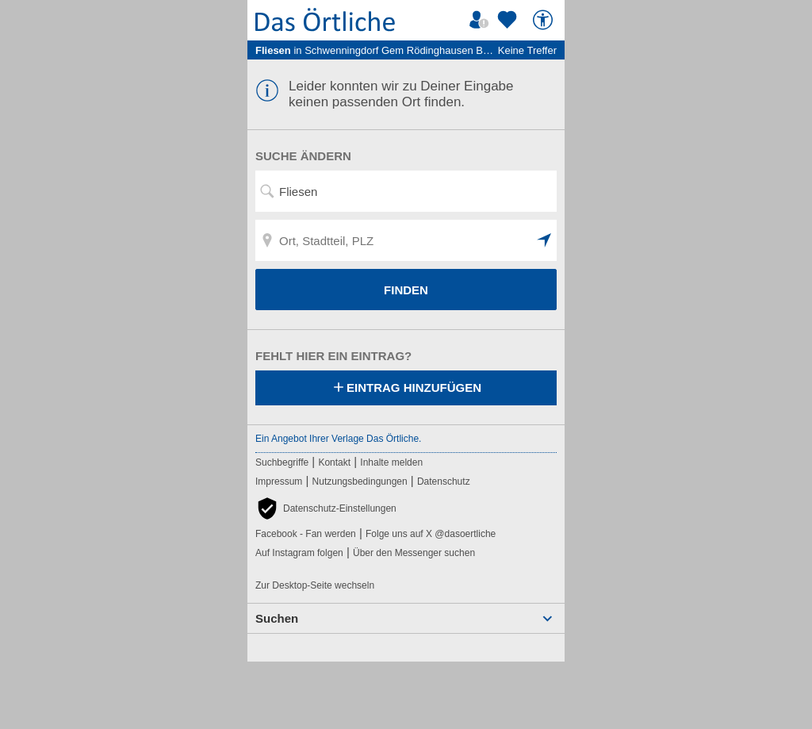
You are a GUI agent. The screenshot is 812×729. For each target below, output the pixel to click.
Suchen (276, 618)
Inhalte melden (391, 462)
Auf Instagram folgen (299, 552)
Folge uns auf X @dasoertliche (431, 533)
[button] (545, 240)
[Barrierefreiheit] (545, 20)
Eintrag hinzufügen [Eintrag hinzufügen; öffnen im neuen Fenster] (406, 389)
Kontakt (334, 462)
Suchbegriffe (281, 462)
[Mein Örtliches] (481, 20)
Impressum (278, 481)
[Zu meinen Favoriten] (509, 20)
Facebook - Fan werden (305, 533)
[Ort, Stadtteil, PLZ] (406, 240)
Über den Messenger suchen (414, 552)
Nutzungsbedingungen (360, 481)
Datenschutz (443, 481)
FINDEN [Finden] (406, 290)
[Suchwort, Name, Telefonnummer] (406, 191)
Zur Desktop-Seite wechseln (314, 585)
